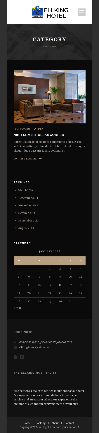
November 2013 (28, 205)
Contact (69, 423)
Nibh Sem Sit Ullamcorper (39, 135)
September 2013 (28, 220)
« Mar (17, 308)
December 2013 (28, 198)
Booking (41, 423)
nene (40, 129)
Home (27, 423)
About (55, 423)
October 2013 (26, 213)
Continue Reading (28, 158)
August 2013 (26, 228)
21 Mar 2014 (23, 129)
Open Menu (82, 12)
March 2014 (25, 190)
